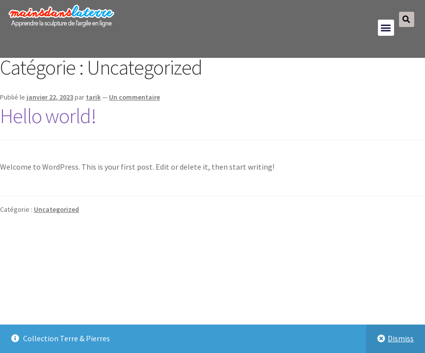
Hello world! (48, 115)
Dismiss (401, 338)
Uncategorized (56, 209)
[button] (386, 28)
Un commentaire (134, 97)
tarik (93, 97)
